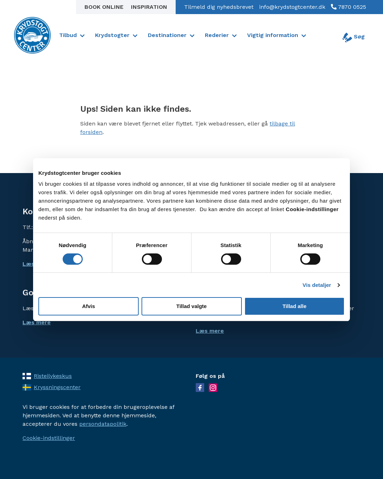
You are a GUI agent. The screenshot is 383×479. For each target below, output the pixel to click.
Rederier (217, 35)
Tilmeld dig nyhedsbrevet (218, 7)
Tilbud (68, 35)
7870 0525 (351, 7)
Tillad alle (294, 306)
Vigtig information (272, 35)
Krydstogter (112, 35)
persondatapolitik (102, 423)
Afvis (88, 306)
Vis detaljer (317, 285)
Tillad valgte (191, 306)
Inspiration (149, 7)
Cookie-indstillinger (49, 438)
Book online (104, 7)
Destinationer (167, 35)
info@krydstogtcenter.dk (292, 7)
